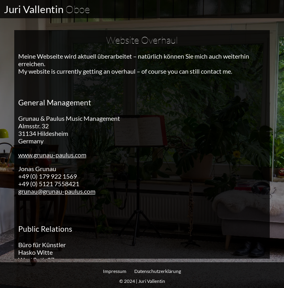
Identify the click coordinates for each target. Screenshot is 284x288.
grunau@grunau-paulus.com (56, 191)
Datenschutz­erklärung (157, 271)
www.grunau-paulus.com (52, 154)
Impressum (114, 271)
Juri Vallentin (47, 9)
